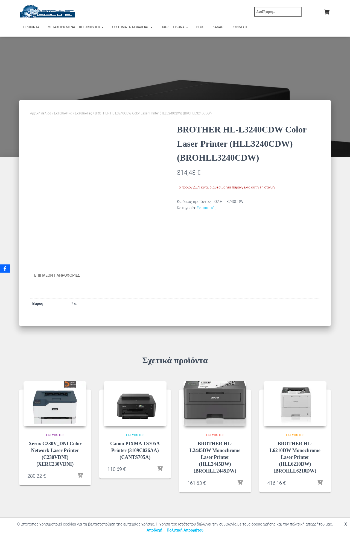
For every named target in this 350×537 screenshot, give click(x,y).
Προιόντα (31, 27)
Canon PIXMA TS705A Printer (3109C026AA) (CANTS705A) (135, 450)
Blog (200, 27)
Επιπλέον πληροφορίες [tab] (57, 275)
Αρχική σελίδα (40, 113)
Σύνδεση (239, 27)
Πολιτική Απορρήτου (185, 530)
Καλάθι (218, 27)
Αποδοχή (154, 530)
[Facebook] (5, 268)
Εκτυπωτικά (63, 113)
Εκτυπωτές (83, 113)
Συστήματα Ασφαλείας (132, 27)
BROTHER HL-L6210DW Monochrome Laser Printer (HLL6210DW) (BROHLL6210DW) (295, 457)
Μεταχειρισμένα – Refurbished (76, 27)
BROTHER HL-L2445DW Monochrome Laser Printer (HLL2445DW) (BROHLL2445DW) (214, 457)
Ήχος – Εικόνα (174, 27)
